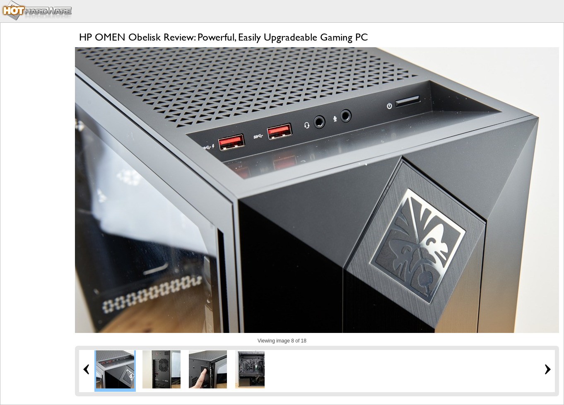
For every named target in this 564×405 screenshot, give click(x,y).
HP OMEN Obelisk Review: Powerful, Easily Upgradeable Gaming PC (223, 37)
